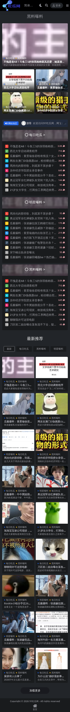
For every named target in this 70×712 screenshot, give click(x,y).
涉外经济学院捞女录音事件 (51, 112)
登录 (57, 5)
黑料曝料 (35, 16)
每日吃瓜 (10, 58)
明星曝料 (58, 348)
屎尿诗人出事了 (13, 676)
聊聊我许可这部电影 (22, 319)
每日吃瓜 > (37, 134)
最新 (9, 348)
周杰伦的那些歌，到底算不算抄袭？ (32, 165)
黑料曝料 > (37, 269)
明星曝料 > (37, 202)
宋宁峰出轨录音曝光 (22, 252)
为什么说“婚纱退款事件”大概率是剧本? (51, 677)
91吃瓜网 (33, 701)
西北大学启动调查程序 (16, 87)
